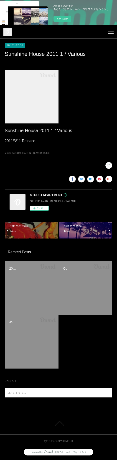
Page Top (58, 423)
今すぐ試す (62, 19)
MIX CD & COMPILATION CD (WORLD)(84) (27, 153)
